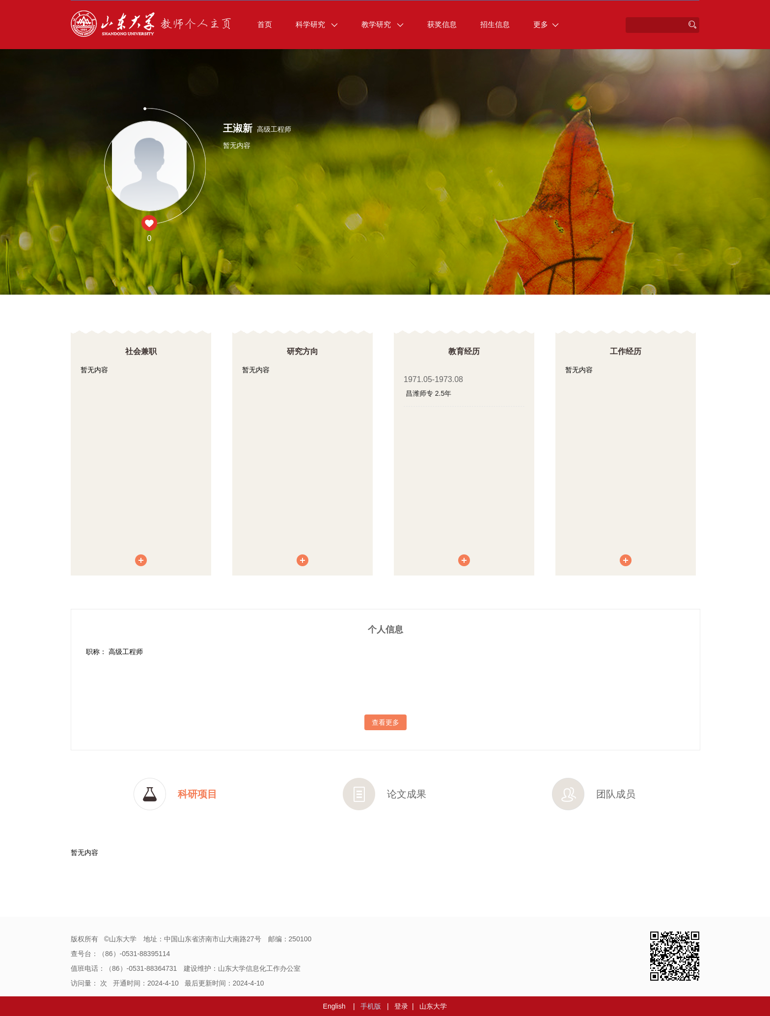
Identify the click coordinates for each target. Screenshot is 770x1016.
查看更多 (385, 722)
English (334, 1006)
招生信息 (495, 24)
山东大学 (433, 1006)
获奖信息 (442, 24)
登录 (401, 1006)
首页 (264, 24)
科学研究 (317, 24)
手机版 (370, 1006)
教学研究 (382, 24)
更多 (546, 24)
